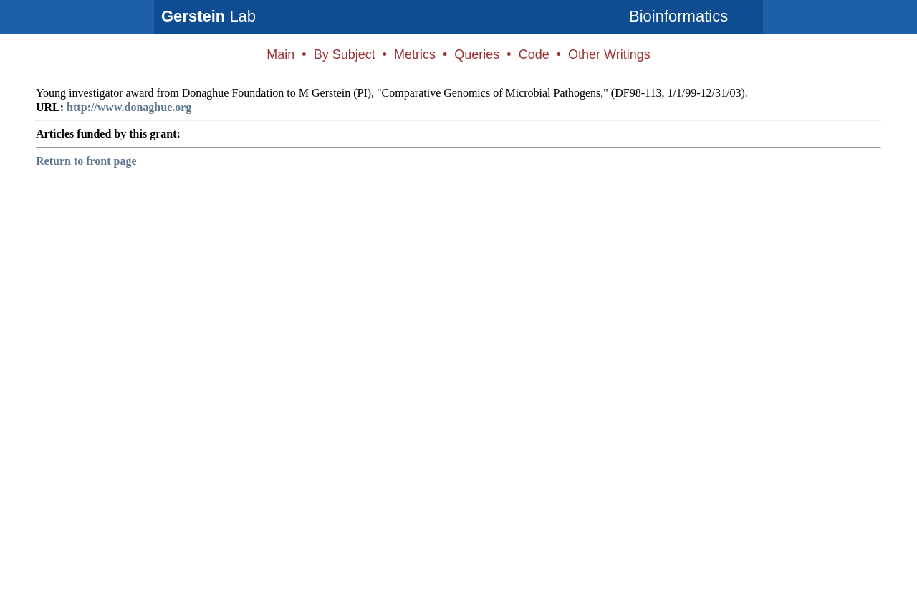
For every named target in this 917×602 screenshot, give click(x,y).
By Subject (344, 54)
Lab (208, 16)
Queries (476, 54)
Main (280, 54)
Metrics (415, 54)
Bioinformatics (678, 16)
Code (534, 54)
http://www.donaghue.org (129, 107)
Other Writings (609, 54)
